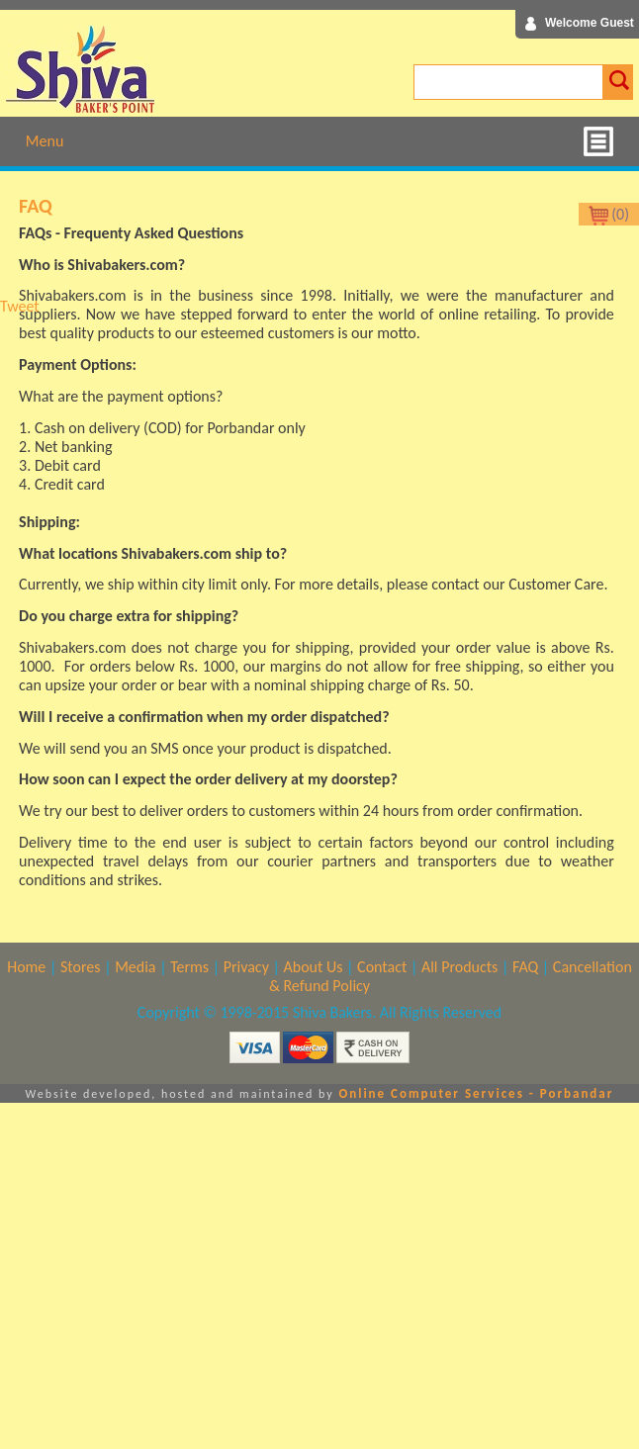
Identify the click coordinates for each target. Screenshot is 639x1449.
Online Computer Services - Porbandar (475, 1093)
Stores (80, 966)
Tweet (20, 306)
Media (135, 966)
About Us (312, 966)
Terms (189, 966)
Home (26, 966)
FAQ (525, 966)
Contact (382, 966)
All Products (459, 966)
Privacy (246, 966)
